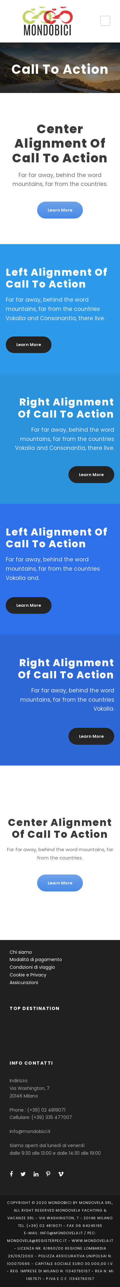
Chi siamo (21, 952)
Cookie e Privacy (28, 975)
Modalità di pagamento (36, 959)
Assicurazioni (24, 982)
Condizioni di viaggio (32, 967)
